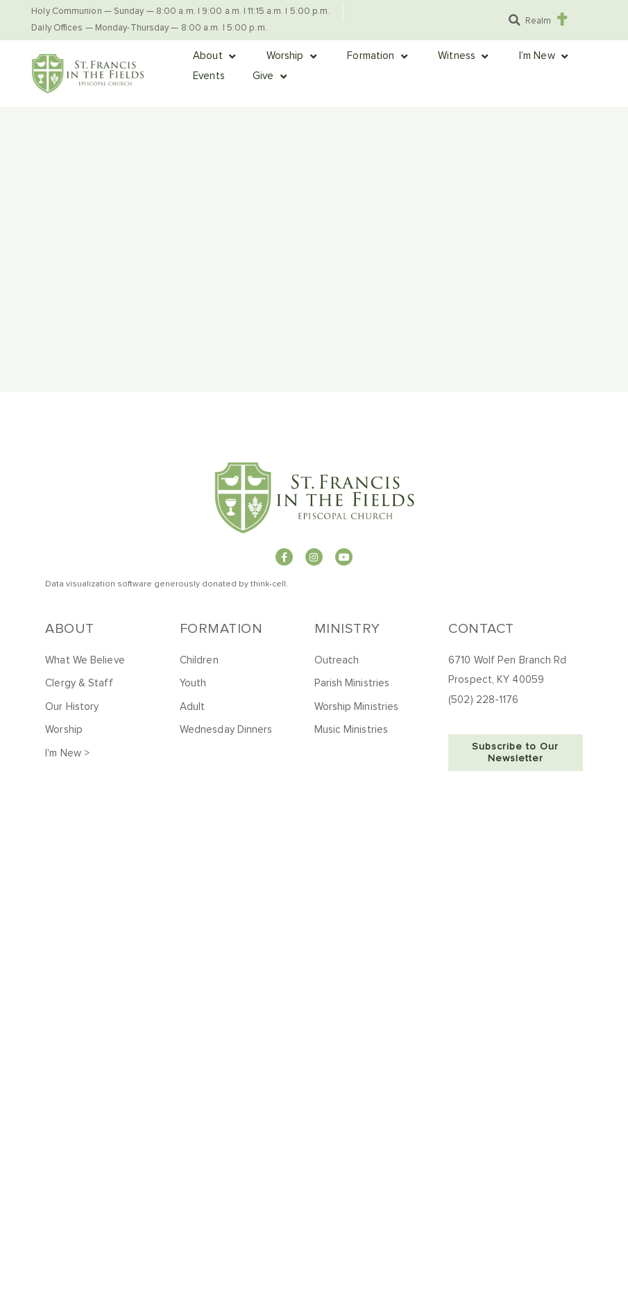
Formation (221, 629)
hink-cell (269, 584)
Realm (538, 21)
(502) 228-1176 (483, 700)
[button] (514, 20)
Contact (481, 629)
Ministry (347, 629)
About (69, 629)
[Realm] (562, 19)
